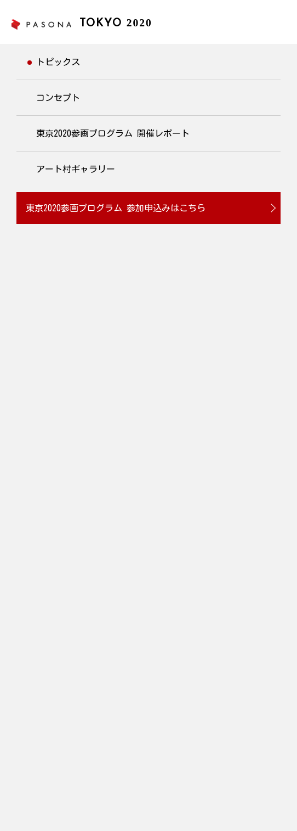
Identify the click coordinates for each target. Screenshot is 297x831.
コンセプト (58, 97)
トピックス (58, 62)
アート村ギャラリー (75, 169)
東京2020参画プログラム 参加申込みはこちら (115, 208)
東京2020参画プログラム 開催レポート (113, 133)
